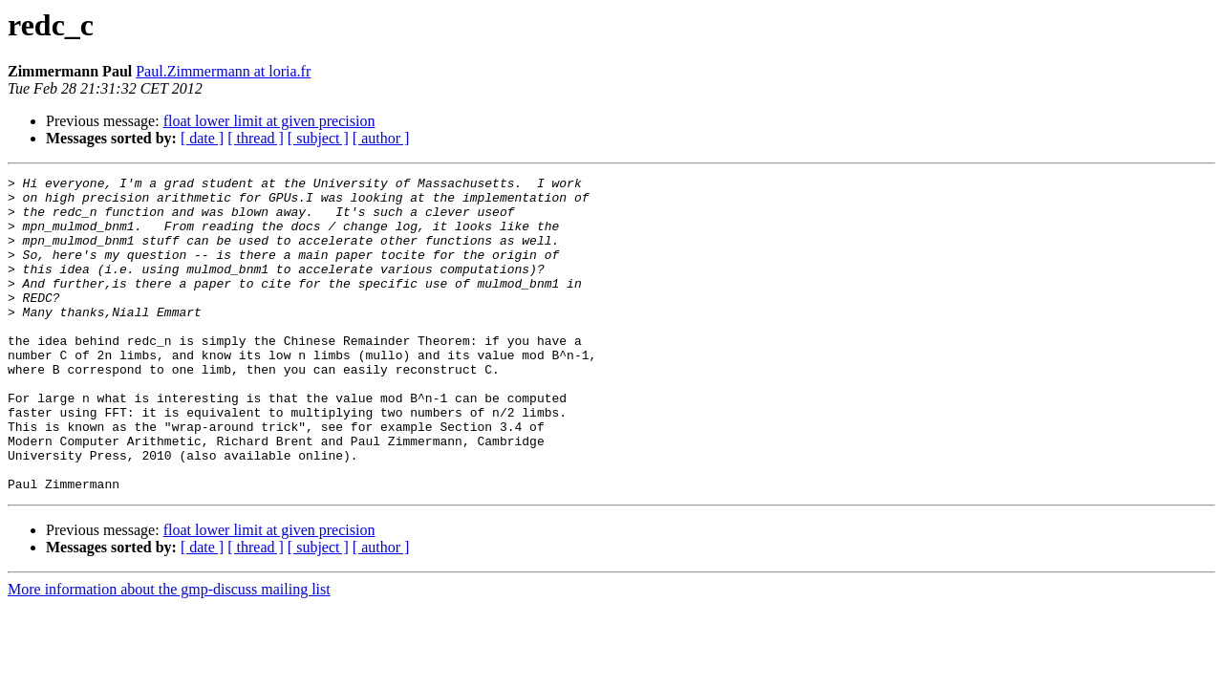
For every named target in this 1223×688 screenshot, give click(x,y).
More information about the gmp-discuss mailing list (169, 652)
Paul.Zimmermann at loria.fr (223, 71)
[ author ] (381, 138)
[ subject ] (318, 138)
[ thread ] (255, 138)
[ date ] (202, 138)
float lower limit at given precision (269, 121)
